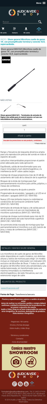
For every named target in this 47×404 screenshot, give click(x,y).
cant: (24, 125)
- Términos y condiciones (19, 335)
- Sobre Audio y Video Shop (19, 328)
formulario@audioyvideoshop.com (15, 392)
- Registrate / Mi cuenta (19, 322)
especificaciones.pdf (10, 288)
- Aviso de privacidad (19, 342)
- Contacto (19, 339)
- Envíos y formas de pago (19, 325)
